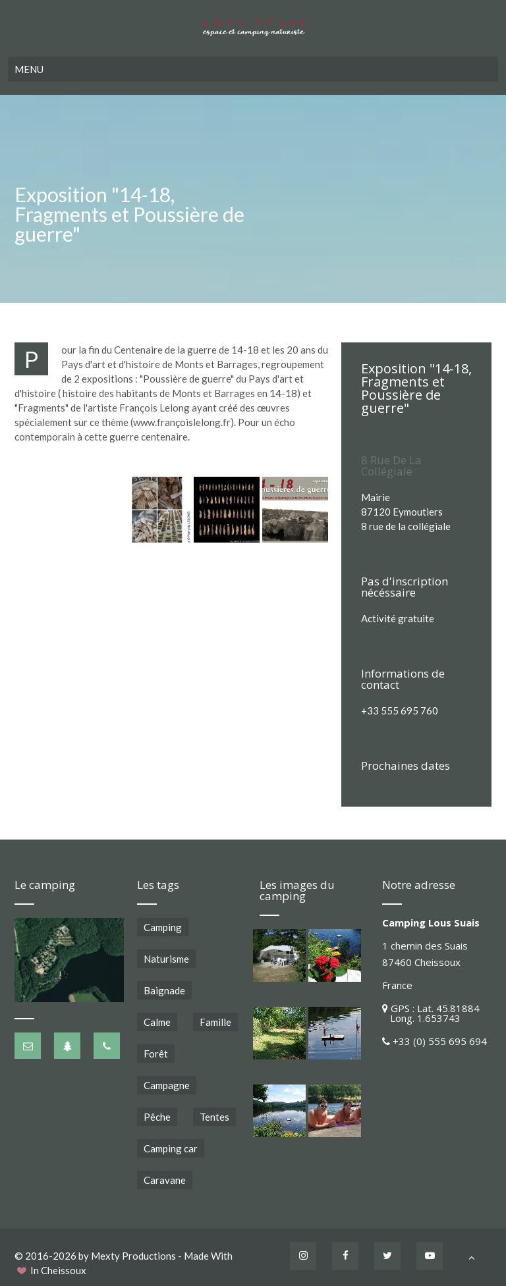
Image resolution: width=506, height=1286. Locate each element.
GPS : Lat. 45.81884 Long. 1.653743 (431, 1013)
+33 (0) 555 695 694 (440, 1041)
